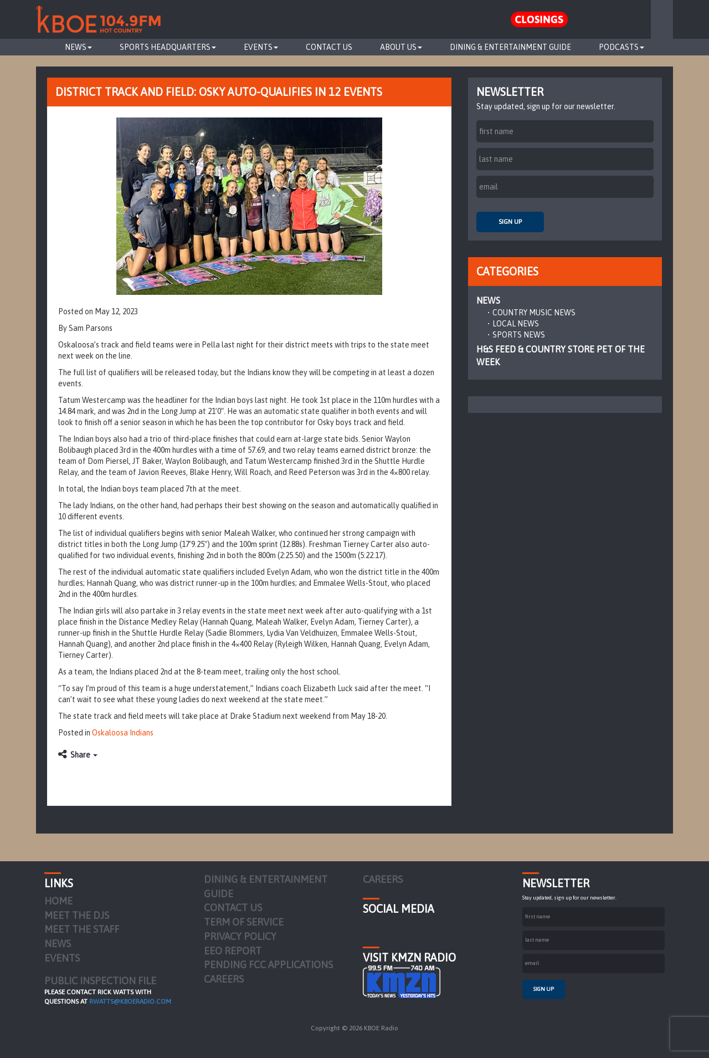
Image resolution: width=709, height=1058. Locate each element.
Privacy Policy (240, 936)
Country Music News (534, 312)
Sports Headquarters (168, 47)
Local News (515, 323)
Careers (224, 979)
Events (261, 47)
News (78, 47)
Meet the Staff (81, 929)
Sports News (518, 334)
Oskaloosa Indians (122, 732)
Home (58, 901)
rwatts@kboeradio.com (130, 1001)
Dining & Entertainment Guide (510, 47)
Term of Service (244, 922)
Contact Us (329, 47)
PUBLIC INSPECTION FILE (100, 981)
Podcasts (621, 47)
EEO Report (232, 951)
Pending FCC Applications (268, 964)
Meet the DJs (76, 915)
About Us (401, 47)
